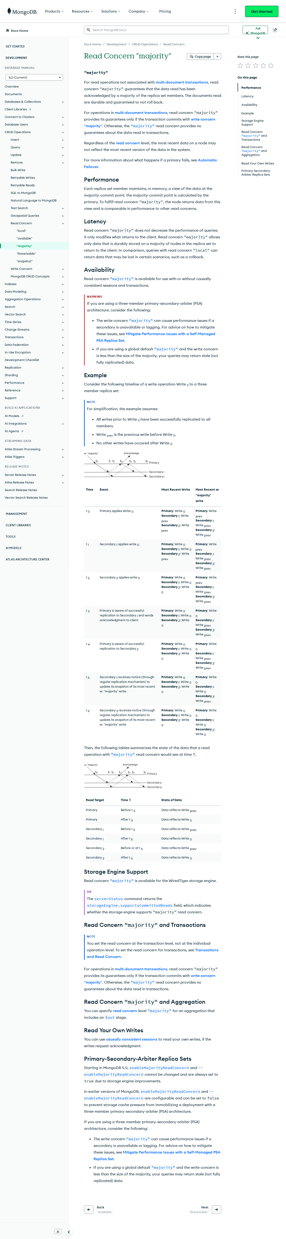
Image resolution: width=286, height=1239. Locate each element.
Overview (12, 86)
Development (16, 58)
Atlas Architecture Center (27, 559)
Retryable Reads (23, 185)
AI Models (13, 548)
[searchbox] (156, 30)
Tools (10, 536)
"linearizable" (26, 253)
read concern (128, 143)
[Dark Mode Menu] (275, 30)
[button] (34, 77)
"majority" (24, 246)
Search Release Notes (21, 490)
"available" (24, 238)
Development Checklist (22, 360)
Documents (13, 94)
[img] (240, 65)
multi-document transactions (182, 82)
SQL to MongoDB (23, 193)
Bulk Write (18, 170)
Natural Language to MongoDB (33, 200)
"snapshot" (25, 261)
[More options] (217, 56)
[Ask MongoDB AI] (255, 30)
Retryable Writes (23, 177)
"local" (21, 231)
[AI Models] (34, 416)
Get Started (261, 11)
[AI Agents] (34, 431)
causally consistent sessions (131, 1039)
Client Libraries (18, 525)
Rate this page (248, 57)
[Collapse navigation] (69, 1231)
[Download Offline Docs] (58, 1231)
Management (16, 514)
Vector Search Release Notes (26, 497)
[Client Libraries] (34, 109)
